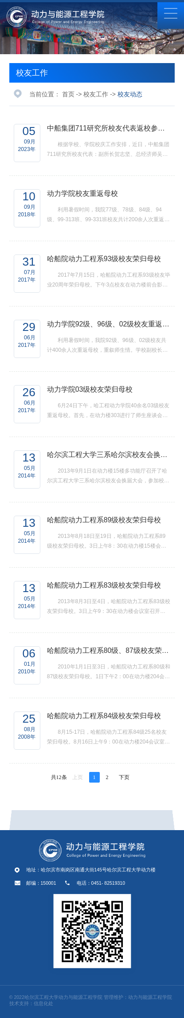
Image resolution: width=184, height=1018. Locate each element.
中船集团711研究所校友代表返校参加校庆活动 (109, 128)
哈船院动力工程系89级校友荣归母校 (104, 520)
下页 (124, 777)
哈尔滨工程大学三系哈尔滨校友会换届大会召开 (109, 454)
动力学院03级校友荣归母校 (90, 389)
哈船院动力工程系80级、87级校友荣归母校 (109, 650)
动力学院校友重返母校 (82, 193)
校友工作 (32, 72)
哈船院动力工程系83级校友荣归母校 (104, 585)
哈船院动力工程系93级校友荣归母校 (104, 258)
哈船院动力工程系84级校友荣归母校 (104, 716)
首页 (68, 94)
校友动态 (129, 94)
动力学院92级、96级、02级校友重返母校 (109, 324)
